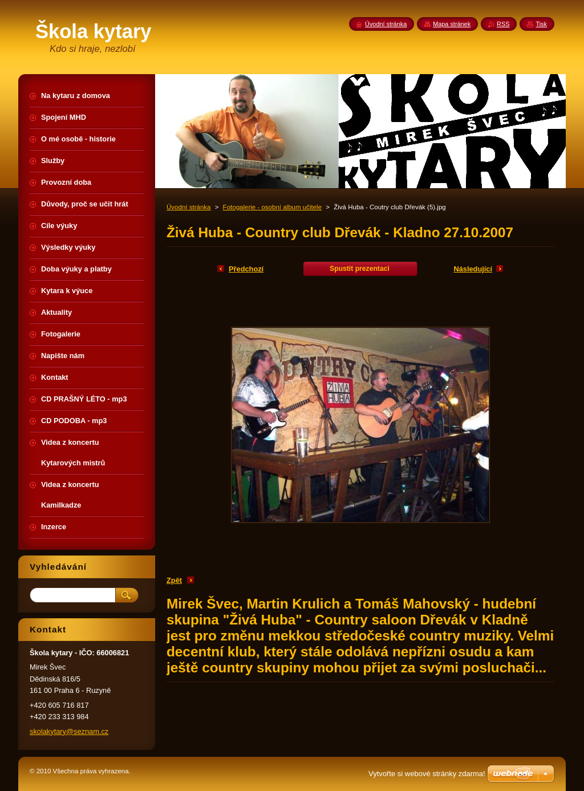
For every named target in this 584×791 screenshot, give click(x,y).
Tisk (541, 24)
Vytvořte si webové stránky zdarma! (426, 773)
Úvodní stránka (188, 207)
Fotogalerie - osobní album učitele (272, 207)
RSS (503, 24)
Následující (472, 269)
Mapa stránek (452, 24)
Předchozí (246, 269)
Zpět (174, 580)
